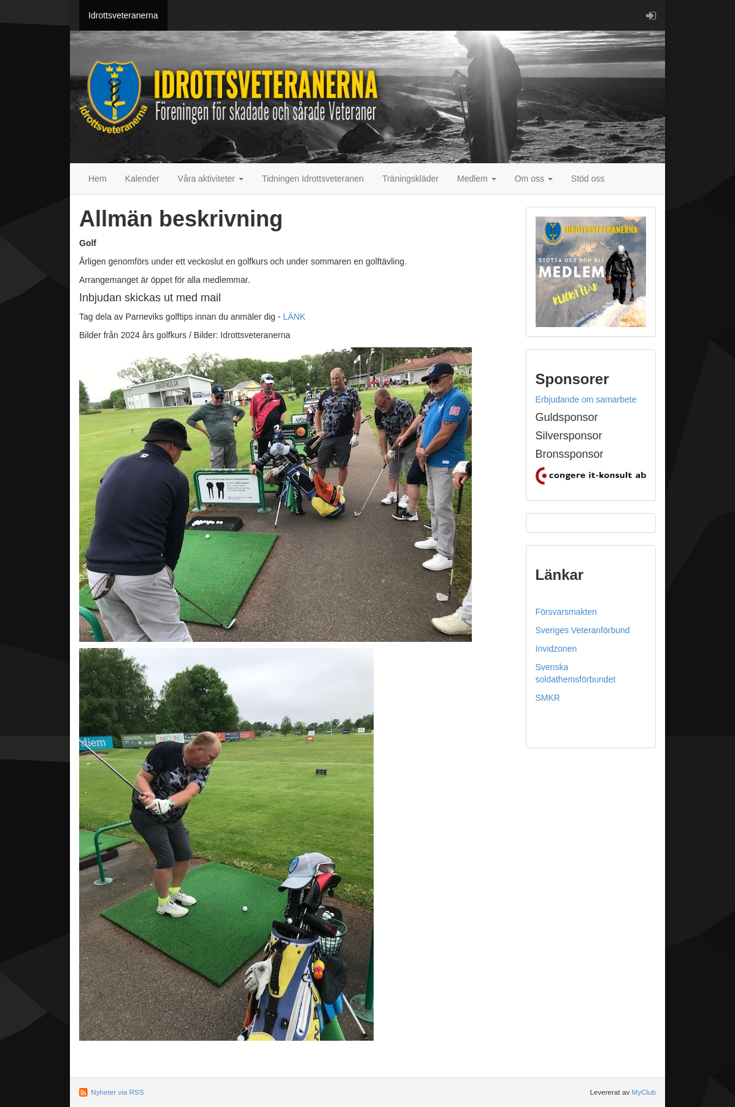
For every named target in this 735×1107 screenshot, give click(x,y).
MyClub (643, 1092)
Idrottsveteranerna (123, 15)
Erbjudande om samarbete (586, 399)
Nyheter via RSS (117, 1092)
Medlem (476, 178)
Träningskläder (410, 178)
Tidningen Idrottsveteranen (313, 178)
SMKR (548, 698)
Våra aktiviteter (211, 178)
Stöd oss (587, 178)
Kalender (142, 178)
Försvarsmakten (566, 612)
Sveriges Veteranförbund (583, 630)
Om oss (534, 178)
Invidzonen (556, 649)
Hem (97, 178)
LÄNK (294, 317)
